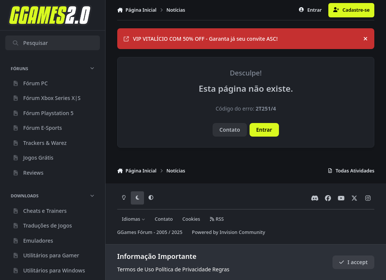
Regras (220, 269)
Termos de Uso (135, 269)
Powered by (228, 232)
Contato (229, 129)
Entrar (264, 129)
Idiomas (133, 219)
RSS (217, 219)
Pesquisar (30, 43)
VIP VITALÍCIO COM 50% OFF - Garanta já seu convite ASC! (201, 38)
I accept (353, 262)
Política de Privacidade (183, 269)
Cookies (191, 219)
